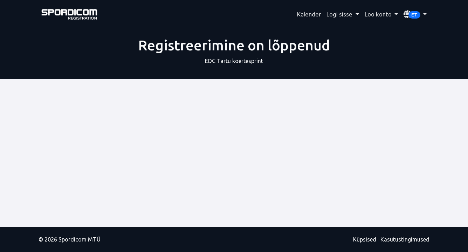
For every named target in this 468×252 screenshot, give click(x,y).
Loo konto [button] (379, 14)
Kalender (309, 14)
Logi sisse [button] (340, 14)
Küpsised (364, 239)
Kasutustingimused (404, 239)
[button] (415, 14)
